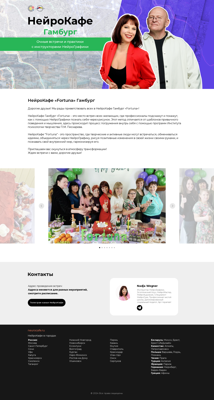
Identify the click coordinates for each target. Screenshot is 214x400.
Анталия (166, 361)
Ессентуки (75, 346)
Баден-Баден (159, 370)
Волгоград (75, 349)
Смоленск (34, 361)
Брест (176, 340)
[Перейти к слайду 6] (111, 247)
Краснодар (116, 352)
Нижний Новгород (80, 340)
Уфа (30, 352)
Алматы (169, 346)
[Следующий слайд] (172, 206)
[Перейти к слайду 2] (102, 247)
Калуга (32, 355)
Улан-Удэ (115, 355)
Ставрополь (117, 349)
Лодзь (176, 352)
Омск (113, 358)
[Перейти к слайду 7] (114, 247)
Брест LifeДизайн (161, 343)
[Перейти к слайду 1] (99, 247)
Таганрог (33, 364)
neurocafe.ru (36, 330)
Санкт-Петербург (38, 346)
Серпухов (115, 361)
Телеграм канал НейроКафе (46, 302)
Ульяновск (75, 361)
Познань (156, 355)
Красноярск (35, 358)
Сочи (31, 349)
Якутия (114, 346)
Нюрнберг (170, 367)
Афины (165, 373)
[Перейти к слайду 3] (104, 247)
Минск (168, 340)
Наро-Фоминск (78, 355)
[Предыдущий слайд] (41, 206)
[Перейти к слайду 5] (109, 247)
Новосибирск (77, 343)
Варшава (167, 352)
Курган (73, 352)
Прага (163, 358)
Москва (32, 343)
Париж (167, 364)
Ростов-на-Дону (78, 358)
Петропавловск (160, 349)
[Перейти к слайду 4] (107, 247)
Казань (114, 343)
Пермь (114, 340)
